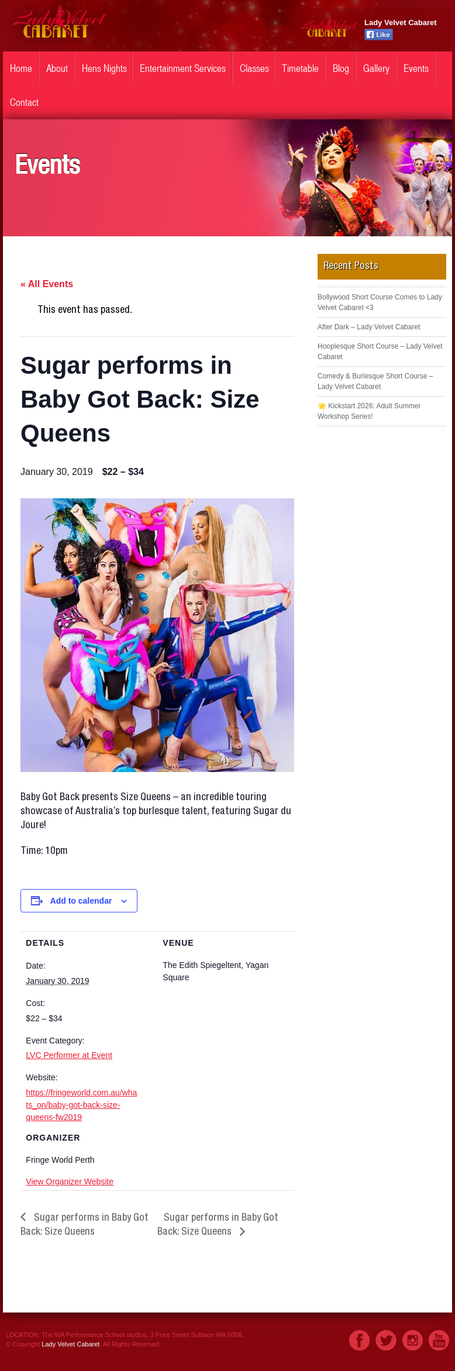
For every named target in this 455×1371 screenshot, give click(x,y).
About (57, 68)
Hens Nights (104, 68)
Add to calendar (81, 900)
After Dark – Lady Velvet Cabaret (369, 327)
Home (21, 68)
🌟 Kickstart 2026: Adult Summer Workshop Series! (369, 411)
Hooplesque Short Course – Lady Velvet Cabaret (380, 351)
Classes (254, 68)
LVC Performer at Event (69, 1055)
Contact (24, 102)
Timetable (300, 68)
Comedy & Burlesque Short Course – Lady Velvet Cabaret (375, 381)
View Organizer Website (69, 1181)
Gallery (376, 68)
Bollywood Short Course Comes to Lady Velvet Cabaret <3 (380, 302)
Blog (341, 68)
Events (416, 68)
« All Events (46, 284)
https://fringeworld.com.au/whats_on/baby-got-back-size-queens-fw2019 (81, 1105)
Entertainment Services (183, 68)
